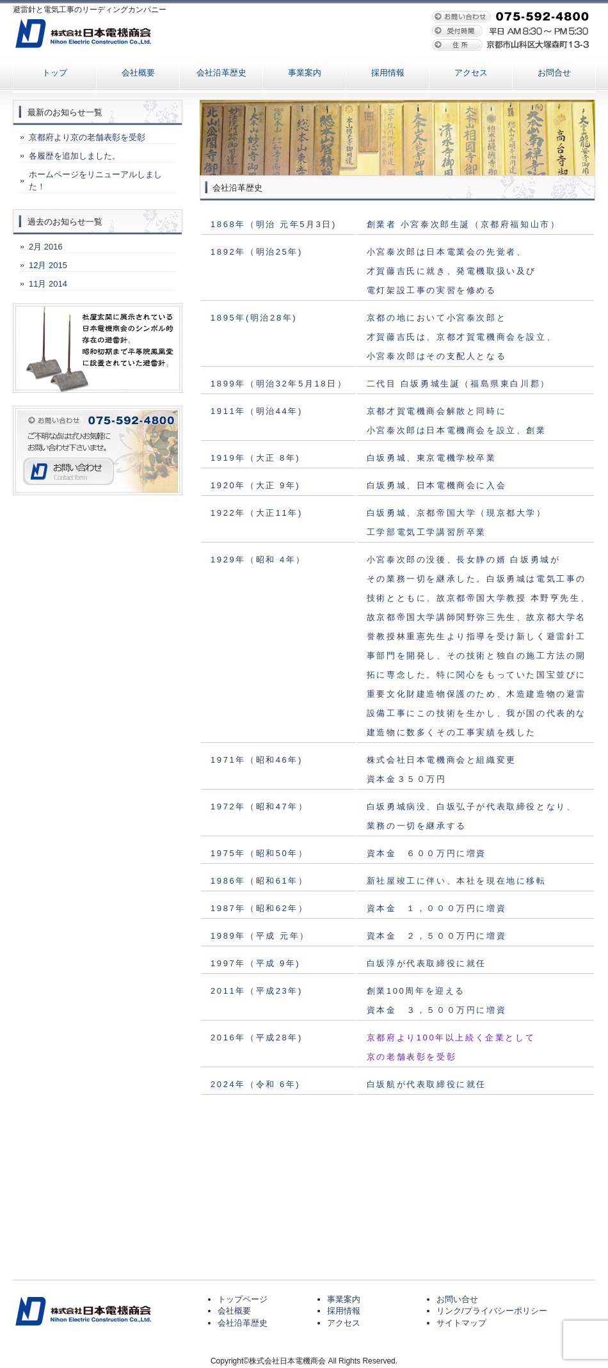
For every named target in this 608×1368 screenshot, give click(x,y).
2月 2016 (46, 246)
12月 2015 (48, 265)
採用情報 (387, 72)
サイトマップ (461, 1323)
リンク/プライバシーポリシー (491, 1311)
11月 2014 (48, 284)
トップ (54, 72)
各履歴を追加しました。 (74, 156)
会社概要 (138, 72)
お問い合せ (457, 1299)
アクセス (471, 72)
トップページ (243, 1299)
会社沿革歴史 (221, 72)
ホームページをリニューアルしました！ (95, 180)
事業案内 (304, 72)
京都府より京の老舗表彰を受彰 (87, 137)
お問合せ (554, 72)
